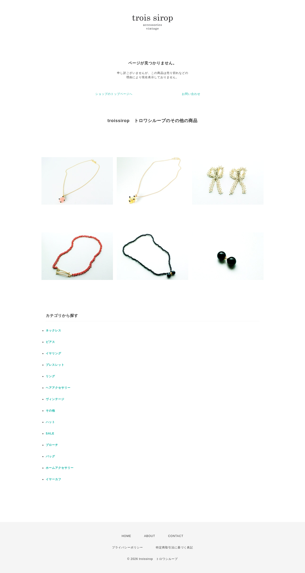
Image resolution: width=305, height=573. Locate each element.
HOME (126, 536)
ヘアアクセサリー (58, 387)
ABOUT (149, 536)
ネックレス (53, 330)
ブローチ (52, 445)
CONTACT (175, 536)
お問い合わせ (191, 94)
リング (50, 376)
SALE (50, 433)
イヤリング (53, 353)
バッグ (50, 456)
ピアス (50, 342)
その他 (50, 410)
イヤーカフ (53, 479)
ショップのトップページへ (113, 94)
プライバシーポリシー (127, 547)
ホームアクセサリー (60, 468)
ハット (50, 422)
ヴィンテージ (55, 399)
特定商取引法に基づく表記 (174, 547)
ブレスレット (55, 365)
